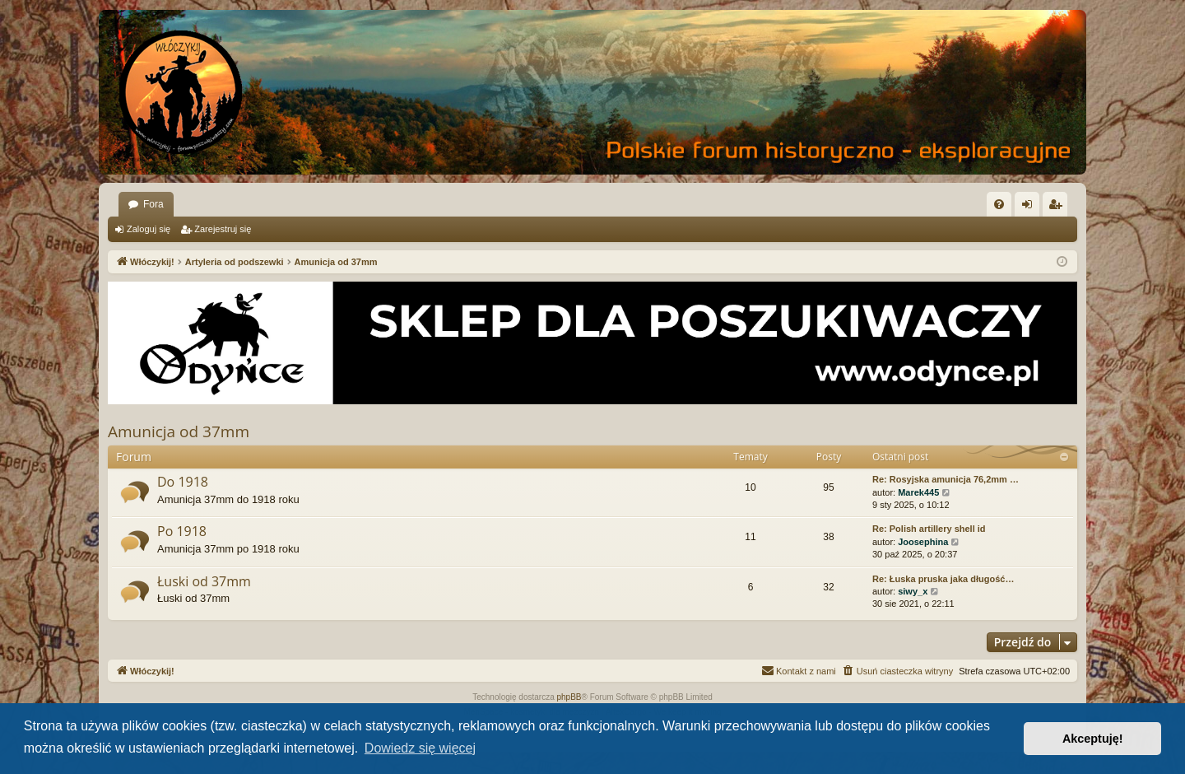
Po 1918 (182, 531)
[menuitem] (999, 204)
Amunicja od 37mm (178, 431)
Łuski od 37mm (204, 581)
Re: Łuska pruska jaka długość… (943, 579)
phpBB (569, 697)
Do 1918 (182, 482)
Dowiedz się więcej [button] (420, 748)
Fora (153, 204)
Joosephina (923, 542)
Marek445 (918, 492)
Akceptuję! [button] (1092, 738)
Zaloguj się (148, 229)
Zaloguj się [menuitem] (1030, 207)
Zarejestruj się (222, 229)
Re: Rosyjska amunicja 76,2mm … (945, 479)
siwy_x (912, 591)
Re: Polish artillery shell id (929, 529)
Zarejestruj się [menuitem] (1058, 207)
